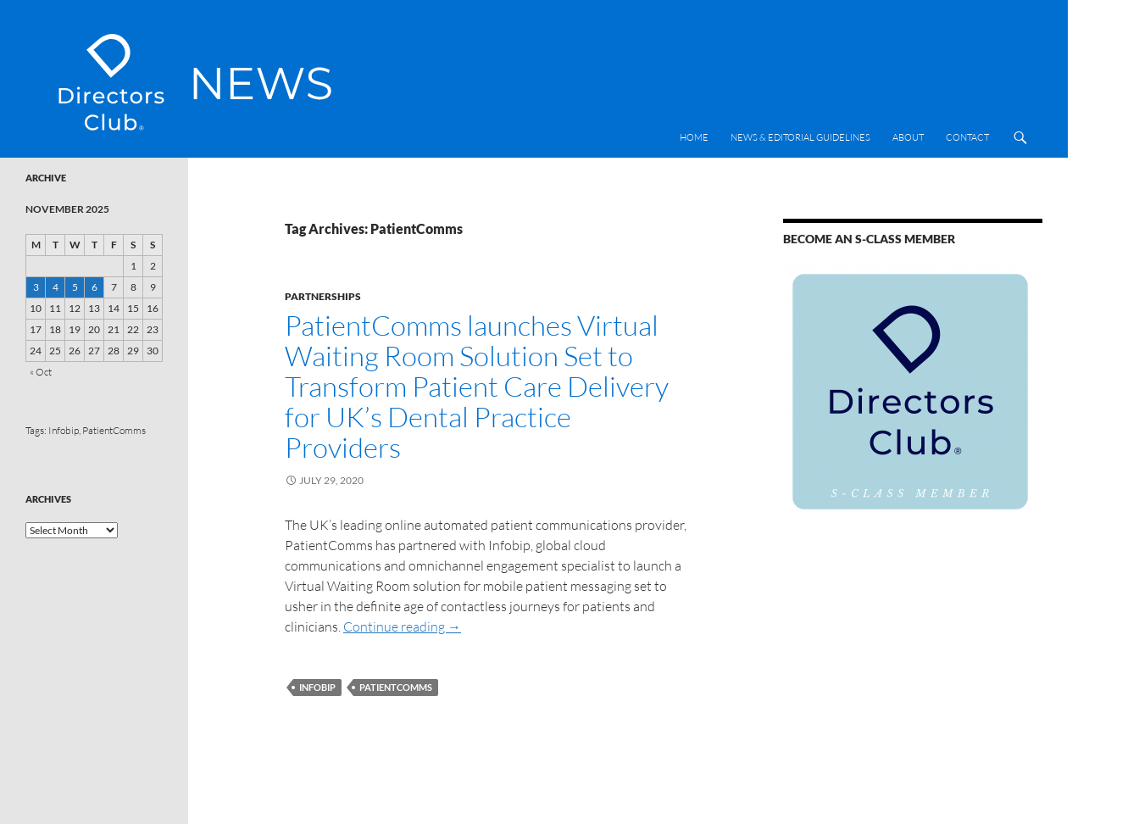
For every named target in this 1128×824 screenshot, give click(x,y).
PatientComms (395, 687)
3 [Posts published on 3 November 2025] (36, 287)
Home (694, 137)
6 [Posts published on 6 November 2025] (94, 287)
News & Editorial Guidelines (800, 137)
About (908, 137)
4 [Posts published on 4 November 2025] (55, 287)
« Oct (41, 371)
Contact (967, 137)
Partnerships (323, 296)
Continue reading (402, 626)
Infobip (317, 687)
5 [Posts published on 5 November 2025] (75, 287)
